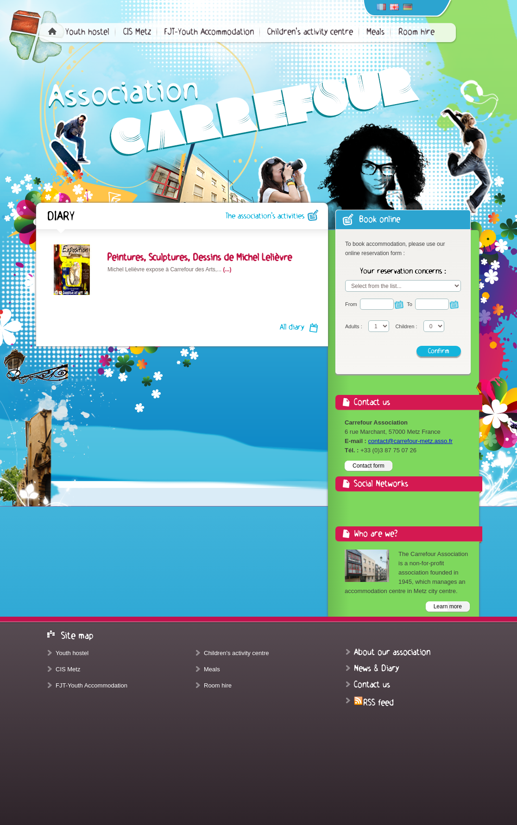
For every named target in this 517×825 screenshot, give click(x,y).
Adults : (353, 326)
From (351, 304)
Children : (406, 326)
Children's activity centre (310, 32)
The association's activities (265, 216)
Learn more (448, 606)
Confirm (438, 351)
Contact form (369, 465)
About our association (392, 652)
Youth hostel (87, 32)
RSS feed (374, 702)
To (409, 304)
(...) (227, 269)
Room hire (416, 32)
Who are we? (375, 533)
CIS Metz (137, 32)
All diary (292, 327)
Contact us (372, 684)
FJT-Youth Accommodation (209, 32)
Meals (375, 32)
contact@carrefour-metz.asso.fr (410, 441)
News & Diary (376, 668)
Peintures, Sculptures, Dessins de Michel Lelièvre (199, 257)
